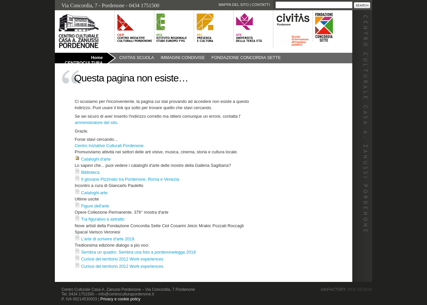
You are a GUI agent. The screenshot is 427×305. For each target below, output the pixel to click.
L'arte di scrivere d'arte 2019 (108, 238)
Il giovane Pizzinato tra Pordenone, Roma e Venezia (130, 179)
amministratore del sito (96, 122)
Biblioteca (90, 172)
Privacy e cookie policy (120, 299)
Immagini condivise (183, 57)
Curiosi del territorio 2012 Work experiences (122, 259)
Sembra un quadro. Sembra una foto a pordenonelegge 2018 (138, 252)
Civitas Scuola (136, 57)
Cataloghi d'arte (96, 159)
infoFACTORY (346, 289)
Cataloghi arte (94, 192)
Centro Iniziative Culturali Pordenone (109, 145)
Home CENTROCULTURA (84, 59)
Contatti (261, 5)
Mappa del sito (233, 5)
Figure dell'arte (95, 205)
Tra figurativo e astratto (102, 219)
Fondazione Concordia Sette (246, 57)
